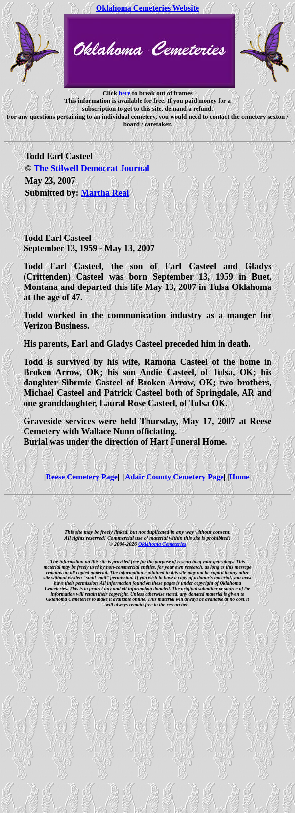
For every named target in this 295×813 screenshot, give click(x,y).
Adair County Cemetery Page (174, 477)
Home (239, 477)
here (124, 92)
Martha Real (105, 193)
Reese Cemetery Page (82, 477)
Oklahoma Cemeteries (162, 544)
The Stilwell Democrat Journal (91, 168)
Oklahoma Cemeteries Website (147, 8)
